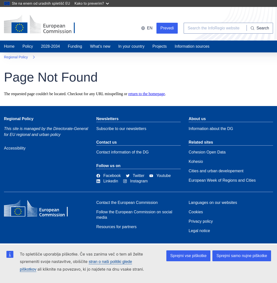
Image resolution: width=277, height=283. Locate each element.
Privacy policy (201, 221)
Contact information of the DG (122, 152)
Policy (28, 46)
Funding (75, 46)
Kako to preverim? (92, 3)
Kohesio (196, 161)
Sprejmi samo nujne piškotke (241, 256)
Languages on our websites (213, 202)
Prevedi (167, 28)
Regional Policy (16, 57)
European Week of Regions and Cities (222, 180)
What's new (100, 46)
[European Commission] (40, 209)
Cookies (196, 212)
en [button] (146, 28)
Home (9, 46)
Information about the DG (211, 129)
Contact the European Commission (127, 202)
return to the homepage (146, 94)
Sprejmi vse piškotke (188, 256)
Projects (159, 46)
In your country (131, 46)
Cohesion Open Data (207, 152)
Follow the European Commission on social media (134, 214)
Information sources (192, 46)
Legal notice (199, 231)
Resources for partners (116, 227)
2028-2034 (50, 46)
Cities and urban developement (216, 171)
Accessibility (14, 148)
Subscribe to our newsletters (121, 129)
